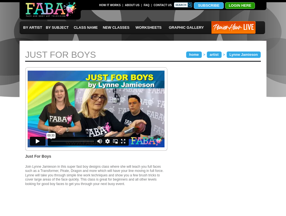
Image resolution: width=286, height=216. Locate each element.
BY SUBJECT (57, 27)
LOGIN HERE (240, 5)
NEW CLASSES (116, 27)
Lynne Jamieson (244, 54)
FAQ (146, 5)
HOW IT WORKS (110, 5)
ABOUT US (132, 5)
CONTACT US (163, 5)
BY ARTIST (32, 27)
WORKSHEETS (148, 27)
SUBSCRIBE (209, 5)
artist (214, 54)
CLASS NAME (86, 27)
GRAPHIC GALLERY (186, 27)
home (194, 54)
